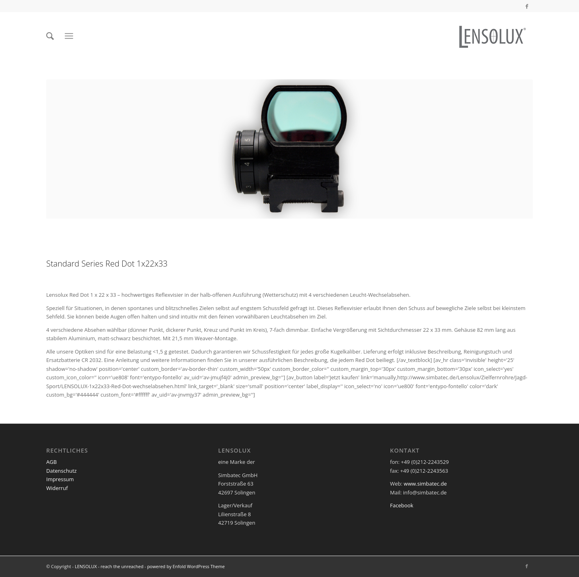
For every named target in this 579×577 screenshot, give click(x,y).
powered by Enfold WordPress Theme (186, 566)
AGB (51, 461)
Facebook (401, 505)
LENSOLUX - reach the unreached (109, 566)
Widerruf (57, 488)
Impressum (60, 479)
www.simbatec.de (425, 483)
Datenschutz (61, 470)
